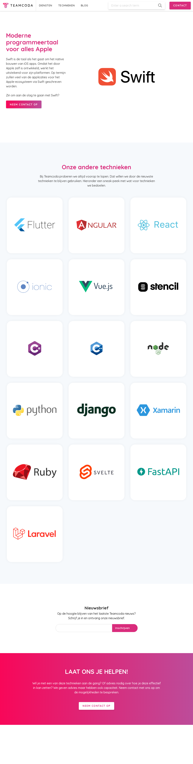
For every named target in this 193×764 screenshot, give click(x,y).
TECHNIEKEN (66, 5)
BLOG (84, 5)
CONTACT (180, 5)
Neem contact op (96, 705)
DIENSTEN (45, 5)
